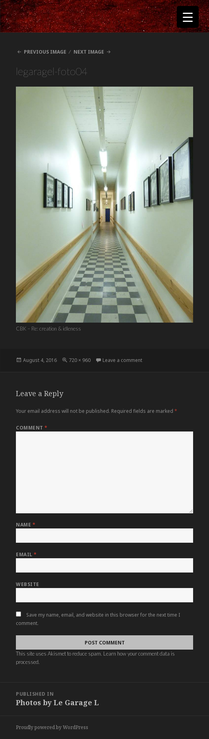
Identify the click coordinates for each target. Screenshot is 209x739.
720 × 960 (80, 360)
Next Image (89, 51)
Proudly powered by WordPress (52, 727)
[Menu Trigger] (188, 17)
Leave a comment (122, 360)
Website (27, 584)
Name (25, 524)
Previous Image (45, 51)
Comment (31, 427)
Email (26, 554)
